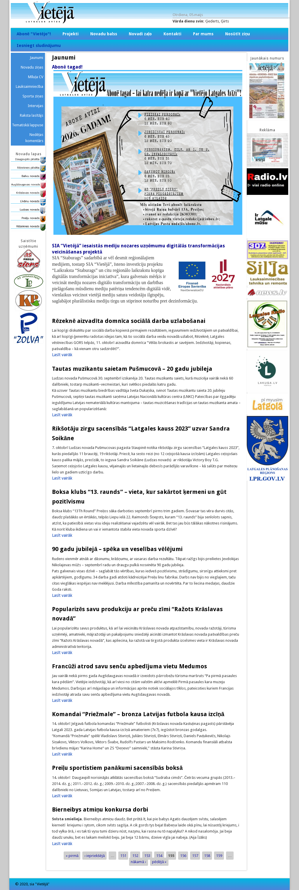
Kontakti (172, 34)
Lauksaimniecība (30, 86)
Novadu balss (103, 34)
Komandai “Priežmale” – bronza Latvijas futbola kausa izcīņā (138, 714)
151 (123, 856)
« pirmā (72, 856)
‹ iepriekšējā (94, 856)
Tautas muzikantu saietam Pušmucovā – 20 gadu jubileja (132, 368)
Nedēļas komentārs (34, 137)
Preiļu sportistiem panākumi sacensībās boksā (118, 767)
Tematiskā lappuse (27, 125)
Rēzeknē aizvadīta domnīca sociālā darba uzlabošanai (128, 320)
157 (195, 856)
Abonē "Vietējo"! (34, 34)
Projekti (70, 34)
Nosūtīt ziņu (237, 34)
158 (207, 856)
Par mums (203, 34)
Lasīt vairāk (62, 354)
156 (183, 856)
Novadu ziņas (32, 67)
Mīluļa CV (36, 77)
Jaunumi (36, 57)
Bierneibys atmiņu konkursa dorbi (100, 809)
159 (219, 856)
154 (159, 856)
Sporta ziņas (32, 96)
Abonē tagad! (67, 67)
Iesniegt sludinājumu (39, 45)
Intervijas (35, 106)
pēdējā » (159, 862)
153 (147, 856)
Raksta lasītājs (31, 115)
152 (135, 856)
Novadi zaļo (140, 34)
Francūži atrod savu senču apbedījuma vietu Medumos (129, 666)
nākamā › (138, 862)
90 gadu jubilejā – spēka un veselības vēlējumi (117, 548)
